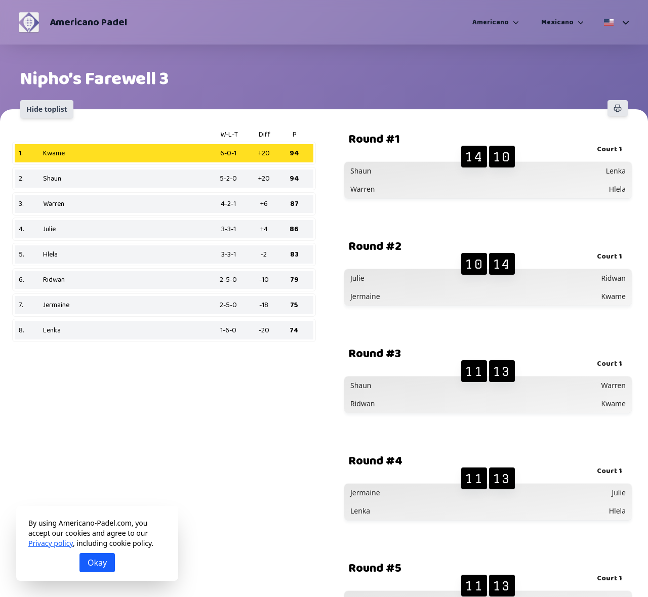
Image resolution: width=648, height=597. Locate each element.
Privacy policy (50, 543)
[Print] (618, 108)
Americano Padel (88, 22)
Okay (97, 562)
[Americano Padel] (29, 22)
